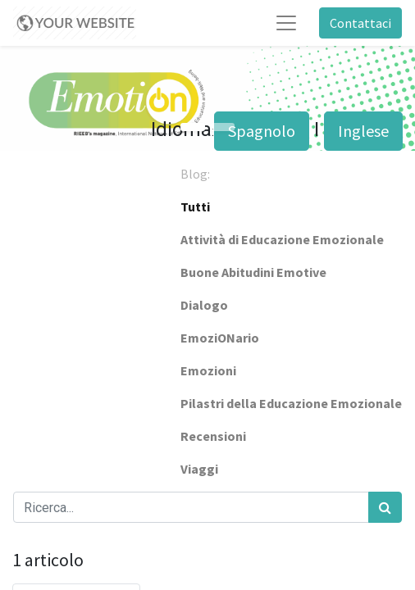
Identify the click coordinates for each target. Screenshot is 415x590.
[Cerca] (385, 507)
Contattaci (360, 23)
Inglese (363, 130)
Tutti (195, 206)
